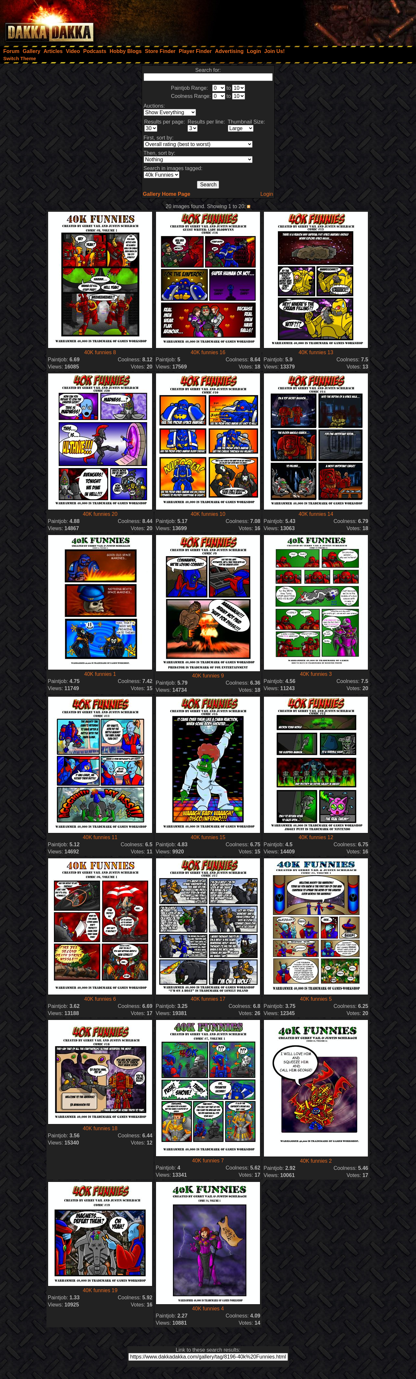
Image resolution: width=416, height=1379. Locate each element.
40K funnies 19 (100, 1290)
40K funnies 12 (316, 837)
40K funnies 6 (100, 999)
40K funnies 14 (316, 514)
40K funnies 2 (316, 1161)
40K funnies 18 (100, 1128)
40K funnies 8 (100, 352)
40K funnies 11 (100, 837)
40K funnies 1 (100, 674)
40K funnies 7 (208, 1160)
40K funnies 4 (208, 1308)
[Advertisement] (329, 21)
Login (266, 194)
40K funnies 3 (316, 674)
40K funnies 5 (316, 999)
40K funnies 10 (208, 514)
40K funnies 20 (100, 514)
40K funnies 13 (316, 352)
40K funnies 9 (208, 675)
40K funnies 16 (208, 352)
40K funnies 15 (208, 837)
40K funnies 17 (208, 999)
